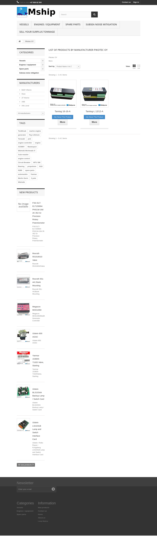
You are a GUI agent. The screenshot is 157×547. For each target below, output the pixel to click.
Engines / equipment (47, 24)
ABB (23, 102)
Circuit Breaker (24, 162)
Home (40, 514)
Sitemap (41, 530)
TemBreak (22, 131)
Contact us (126, 2)
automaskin (23, 174)
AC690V (21, 147)
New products (28, 192)
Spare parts (72, 24)
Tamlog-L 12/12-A (94, 111)
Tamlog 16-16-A (62, 111)
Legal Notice (43, 521)
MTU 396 (36, 162)
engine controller (25, 143)
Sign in (136, 2)
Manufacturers (29, 82)
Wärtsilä (21, 182)
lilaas (23, 94)
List (138, 66)
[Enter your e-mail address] (36, 489)
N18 (40, 166)
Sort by (52, 66)
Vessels (24, 24)
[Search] (94, 14)
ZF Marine (25, 98)
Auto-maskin (23, 155)
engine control (24, 159)
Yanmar (34, 174)
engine (37, 143)
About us (41, 518)
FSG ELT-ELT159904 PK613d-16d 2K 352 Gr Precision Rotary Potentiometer (38, 213)
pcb (29, 139)
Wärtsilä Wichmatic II (26, 151)
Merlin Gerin (23, 178)
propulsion (31, 166)
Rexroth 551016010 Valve (37, 256)
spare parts (29, 170)
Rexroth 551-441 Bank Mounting (38, 282)
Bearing (21, 166)
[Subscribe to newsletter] (53, 489)
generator (22, 135)
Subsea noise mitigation (29, 73)
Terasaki (21, 139)
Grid (134, 66)
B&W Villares (26, 90)
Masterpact (32, 147)
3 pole (33, 178)
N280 (20, 170)
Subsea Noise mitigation (101, 24)
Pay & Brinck (34, 135)
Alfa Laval (25, 106)
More (51, 61)
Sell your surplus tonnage (37, 31)
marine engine (35, 131)
